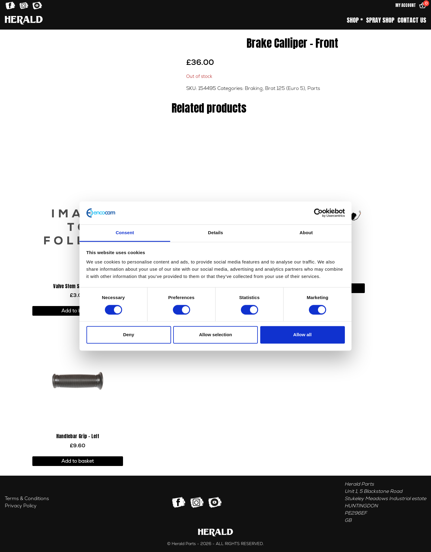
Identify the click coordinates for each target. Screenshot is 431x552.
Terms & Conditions (27, 499)
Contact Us (411, 20)
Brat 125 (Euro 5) (285, 88)
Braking (254, 88)
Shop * (355, 20)
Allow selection (215, 334)
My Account (405, 5)
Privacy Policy (21, 506)
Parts (313, 88)
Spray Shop (380, 20)
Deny (128, 334)
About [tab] (306, 232)
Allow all (302, 334)
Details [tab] (215, 232)
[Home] (24, 20)
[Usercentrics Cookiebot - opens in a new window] (318, 212)
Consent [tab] (125, 232)
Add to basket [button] (77, 311)
